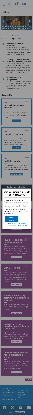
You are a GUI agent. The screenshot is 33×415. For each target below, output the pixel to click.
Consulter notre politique (17, 225)
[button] (11, 220)
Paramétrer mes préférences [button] (17, 223)
